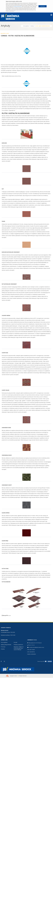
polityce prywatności (17, 6)
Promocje (3, 646)
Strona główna (26, 26)
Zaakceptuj (42, 6)
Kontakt (15, 642)
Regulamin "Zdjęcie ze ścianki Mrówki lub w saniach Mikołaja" (18, 648)
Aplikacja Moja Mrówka (6, 644)
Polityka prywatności (18, 644)
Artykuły (32, 26)
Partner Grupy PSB (40, 661)
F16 (17, 675)
